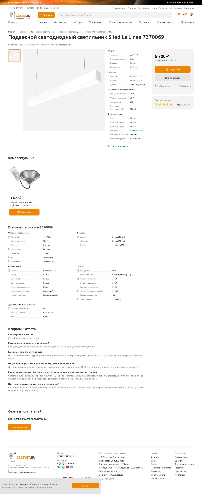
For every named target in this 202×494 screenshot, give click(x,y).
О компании (119, 8)
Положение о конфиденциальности (22, 472)
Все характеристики (117, 146)
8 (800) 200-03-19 (34, 8)
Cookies (23, 484)
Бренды (132, 8)
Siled (132, 59)
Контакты (189, 8)
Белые (133, 118)
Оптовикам (176, 8)
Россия (133, 63)
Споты (154, 464)
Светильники (158, 474)
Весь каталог (157, 478)
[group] (64, 90)
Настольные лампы (161, 467)
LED (132, 102)
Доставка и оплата (147, 8)
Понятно (85, 485)
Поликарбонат (136, 130)
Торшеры (155, 471)
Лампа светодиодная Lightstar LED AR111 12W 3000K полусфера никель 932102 (23, 204)
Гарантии (163, 8)
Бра (153, 460)
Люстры (155, 457)
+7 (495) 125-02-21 (16, 8)
